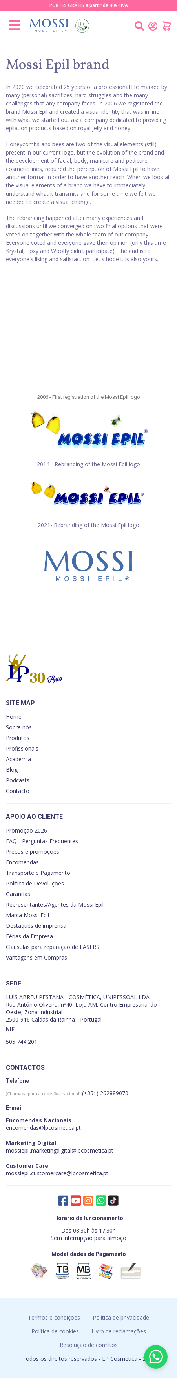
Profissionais (22, 748)
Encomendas (22, 862)
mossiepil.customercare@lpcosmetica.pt (57, 1173)
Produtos (17, 738)
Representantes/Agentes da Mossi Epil (55, 904)
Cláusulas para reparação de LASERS (52, 947)
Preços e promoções (32, 851)
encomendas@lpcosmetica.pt (43, 1127)
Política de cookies (55, 1331)
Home (14, 716)
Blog (12, 769)
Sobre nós (19, 727)
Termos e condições (54, 1317)
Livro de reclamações (118, 1331)
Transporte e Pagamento (38, 872)
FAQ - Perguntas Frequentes (42, 841)
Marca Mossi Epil (27, 915)
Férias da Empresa (29, 936)
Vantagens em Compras (36, 957)
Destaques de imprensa (36, 925)
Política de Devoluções (35, 883)
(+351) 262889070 (67, 1093)
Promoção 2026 (26, 830)
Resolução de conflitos (89, 1345)
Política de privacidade (121, 1317)
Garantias (18, 894)
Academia (18, 759)
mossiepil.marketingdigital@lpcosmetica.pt (59, 1150)
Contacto (17, 790)
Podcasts (17, 780)
